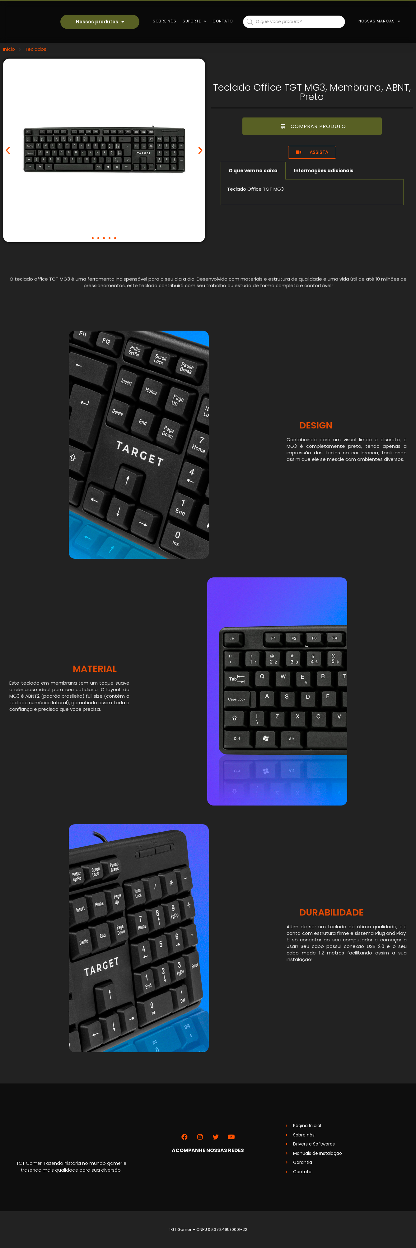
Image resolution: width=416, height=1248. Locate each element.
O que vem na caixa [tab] (253, 170)
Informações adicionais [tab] (323, 170)
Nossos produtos (100, 21)
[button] (93, 238)
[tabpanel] (312, 192)
